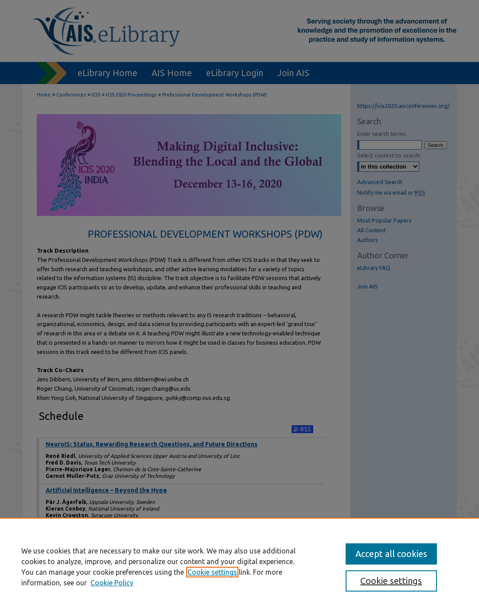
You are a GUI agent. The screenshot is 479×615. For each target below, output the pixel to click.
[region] (239, 566)
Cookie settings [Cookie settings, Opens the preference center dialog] (391, 581)
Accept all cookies (391, 554)
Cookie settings (212, 572)
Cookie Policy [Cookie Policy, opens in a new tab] (111, 583)
